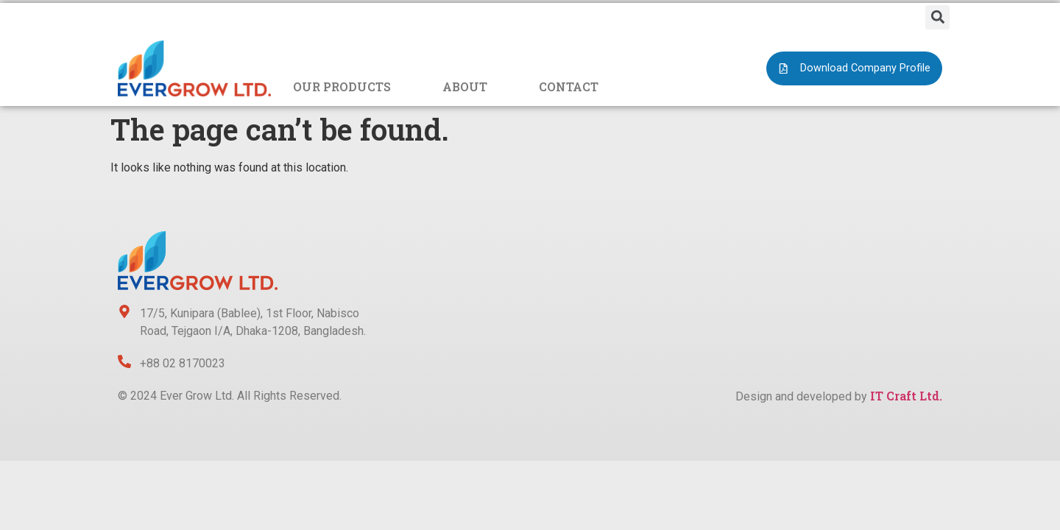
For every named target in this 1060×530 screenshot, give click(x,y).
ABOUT (464, 86)
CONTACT (568, 86)
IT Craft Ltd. (906, 395)
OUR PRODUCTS (342, 86)
